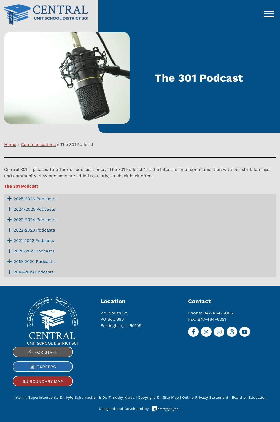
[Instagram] (219, 331)
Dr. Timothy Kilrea (118, 397)
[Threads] (232, 331)
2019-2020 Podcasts (34, 261)
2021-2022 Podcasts (34, 240)
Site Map (171, 397)
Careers (46, 366)
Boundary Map (46, 381)
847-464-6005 (218, 312)
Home (10, 144)
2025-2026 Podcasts (34, 198)
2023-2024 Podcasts (34, 219)
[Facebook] (193, 331)
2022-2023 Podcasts (34, 230)
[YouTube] (244, 331)
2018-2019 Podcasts (34, 271)
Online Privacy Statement (205, 397)
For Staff (46, 352)
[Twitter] (206, 331)
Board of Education (249, 397)
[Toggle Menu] (269, 14)
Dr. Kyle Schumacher (78, 397)
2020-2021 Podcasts (34, 251)
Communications (38, 144)
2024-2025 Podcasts (34, 209)
